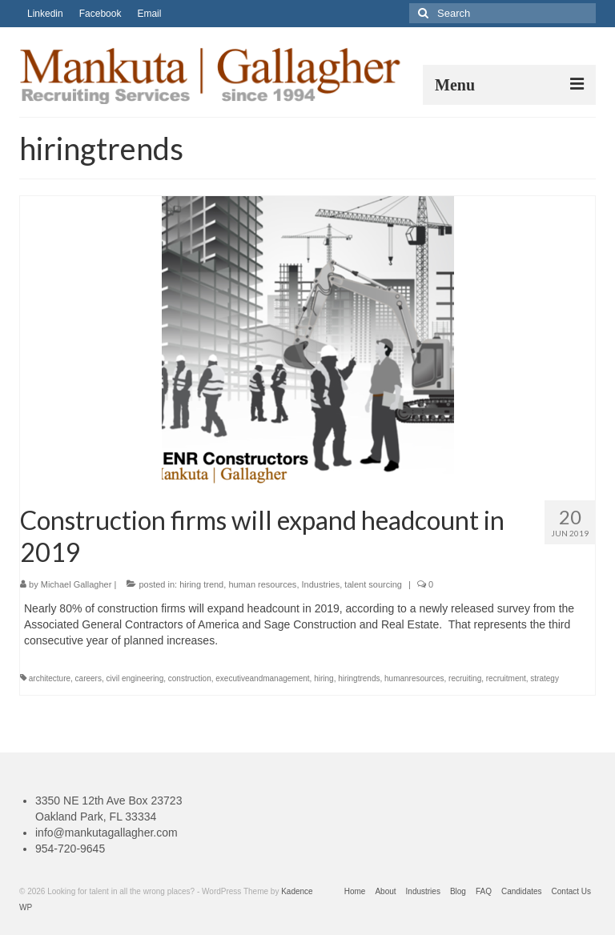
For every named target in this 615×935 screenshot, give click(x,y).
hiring (323, 678)
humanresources (414, 678)
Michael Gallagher (76, 584)
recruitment (506, 678)
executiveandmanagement (262, 678)
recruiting (464, 678)
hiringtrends (359, 678)
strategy (544, 678)
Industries (321, 584)
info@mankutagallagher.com (106, 832)
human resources (262, 584)
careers (88, 678)
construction (189, 678)
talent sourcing (373, 584)
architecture (49, 678)
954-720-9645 (70, 848)
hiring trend (201, 584)
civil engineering (135, 678)
